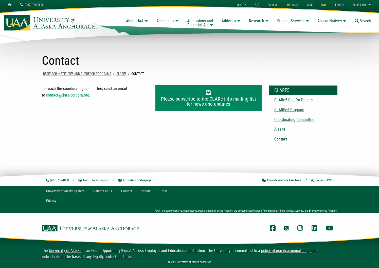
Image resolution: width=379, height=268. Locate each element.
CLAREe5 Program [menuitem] (289, 110)
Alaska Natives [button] (329, 21)
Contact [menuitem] (280, 139)
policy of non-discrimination (283, 250)
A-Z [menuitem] (257, 5)
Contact (126, 190)
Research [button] (256, 21)
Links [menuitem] (359, 5)
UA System (65, 190)
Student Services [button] (290, 21)
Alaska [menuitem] (279, 129)
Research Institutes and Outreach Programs (77, 73)
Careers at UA (103, 190)
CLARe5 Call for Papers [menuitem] (293, 100)
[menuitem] (273, 4)
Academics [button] (165, 21)
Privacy (51, 200)
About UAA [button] (134, 21)
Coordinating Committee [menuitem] (294, 119)
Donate (146, 190)
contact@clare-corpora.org (67, 95)
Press (163, 190)
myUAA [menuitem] (241, 5)
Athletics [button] (229, 21)
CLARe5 (121, 73)
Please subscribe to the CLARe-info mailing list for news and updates (208, 98)
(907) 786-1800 (32, 5)
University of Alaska (65, 250)
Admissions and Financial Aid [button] (200, 23)
